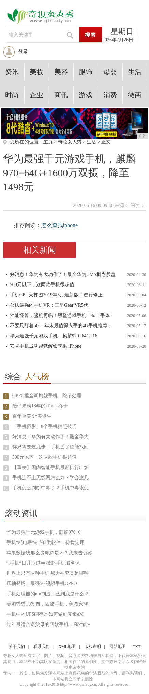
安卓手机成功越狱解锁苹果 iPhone (45, 346)
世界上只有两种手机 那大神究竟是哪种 (47, 573)
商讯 (61, 95)
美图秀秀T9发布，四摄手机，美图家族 (47, 604)
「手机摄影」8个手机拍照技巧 (44, 426)
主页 (48, 141)
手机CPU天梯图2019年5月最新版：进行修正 (56, 294)
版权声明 (93, 646)
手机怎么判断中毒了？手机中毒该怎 (50, 487)
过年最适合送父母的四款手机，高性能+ (48, 624)
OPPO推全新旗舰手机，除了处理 (47, 395)
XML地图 (67, 646)
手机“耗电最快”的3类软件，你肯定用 (45, 542)
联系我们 (41, 646)
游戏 (85, 95)
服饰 (85, 71)
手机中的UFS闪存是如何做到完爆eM (45, 614)
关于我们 (17, 646)
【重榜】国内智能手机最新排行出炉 (50, 467)
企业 (36, 95)
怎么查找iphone (59, 225)
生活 (134, 71)
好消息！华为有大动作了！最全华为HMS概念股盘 (63, 274)
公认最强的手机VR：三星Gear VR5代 (49, 305)
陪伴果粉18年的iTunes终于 (40, 405)
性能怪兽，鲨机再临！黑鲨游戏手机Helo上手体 (60, 315)
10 (5, 488)
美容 (61, 71)
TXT (136, 646)
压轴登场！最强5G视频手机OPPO (41, 583)
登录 (23, 51)
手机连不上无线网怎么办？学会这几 (50, 477)
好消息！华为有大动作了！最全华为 (50, 436)
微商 (134, 95)
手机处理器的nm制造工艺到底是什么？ (47, 593)
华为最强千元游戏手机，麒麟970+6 (43, 532)
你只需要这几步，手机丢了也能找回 (50, 446)
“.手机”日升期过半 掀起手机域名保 (43, 563)
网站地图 (117, 646)
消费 (110, 95)
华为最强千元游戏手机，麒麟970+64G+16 (54, 335)
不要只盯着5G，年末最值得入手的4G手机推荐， (61, 325)
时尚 (12, 95)
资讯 (12, 71)
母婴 (110, 71)
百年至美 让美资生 (32, 416)
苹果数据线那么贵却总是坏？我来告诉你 (49, 552)
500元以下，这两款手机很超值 (42, 284)
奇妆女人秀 (70, 141)
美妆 (36, 71)
